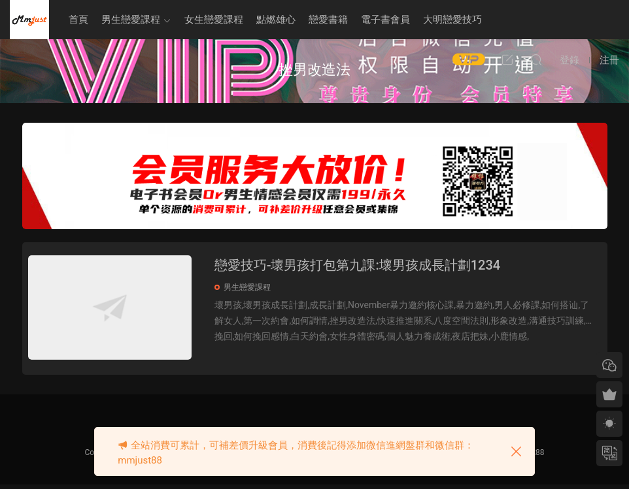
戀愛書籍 (328, 19)
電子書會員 (385, 19)
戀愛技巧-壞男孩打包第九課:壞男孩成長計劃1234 (365, 265)
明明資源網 (29, 19)
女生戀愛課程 (213, 19)
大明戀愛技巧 (452, 19)
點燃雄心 (276, 19)
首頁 (78, 19)
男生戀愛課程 (130, 19)
